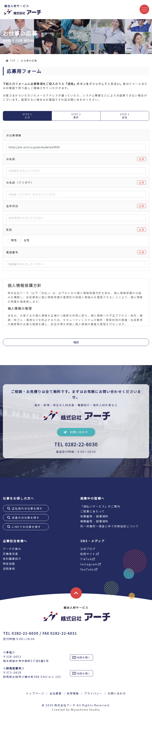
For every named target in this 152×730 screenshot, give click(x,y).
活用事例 (9, 568)
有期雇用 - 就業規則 (94, 516)
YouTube (87, 569)
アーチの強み (12, 549)
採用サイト (88, 554)
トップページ (35, 693)
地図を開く (83, 657)
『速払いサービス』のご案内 (100, 506)
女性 (27, 240)
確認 (76, 342)
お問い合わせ (76, 432)
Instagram (89, 564)
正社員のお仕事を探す (27, 508)
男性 (14, 240)
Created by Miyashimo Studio (76, 709)
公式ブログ (88, 549)
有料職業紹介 (12, 559)
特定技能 (9, 564)
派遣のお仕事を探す (26, 517)
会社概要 (56, 693)
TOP (13, 60)
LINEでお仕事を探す (26, 527)
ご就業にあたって (92, 511)
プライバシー (93, 693)
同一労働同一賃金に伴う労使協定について (109, 526)
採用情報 (73, 693)
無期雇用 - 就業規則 (94, 521)
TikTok (86, 559)
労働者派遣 (10, 554)
